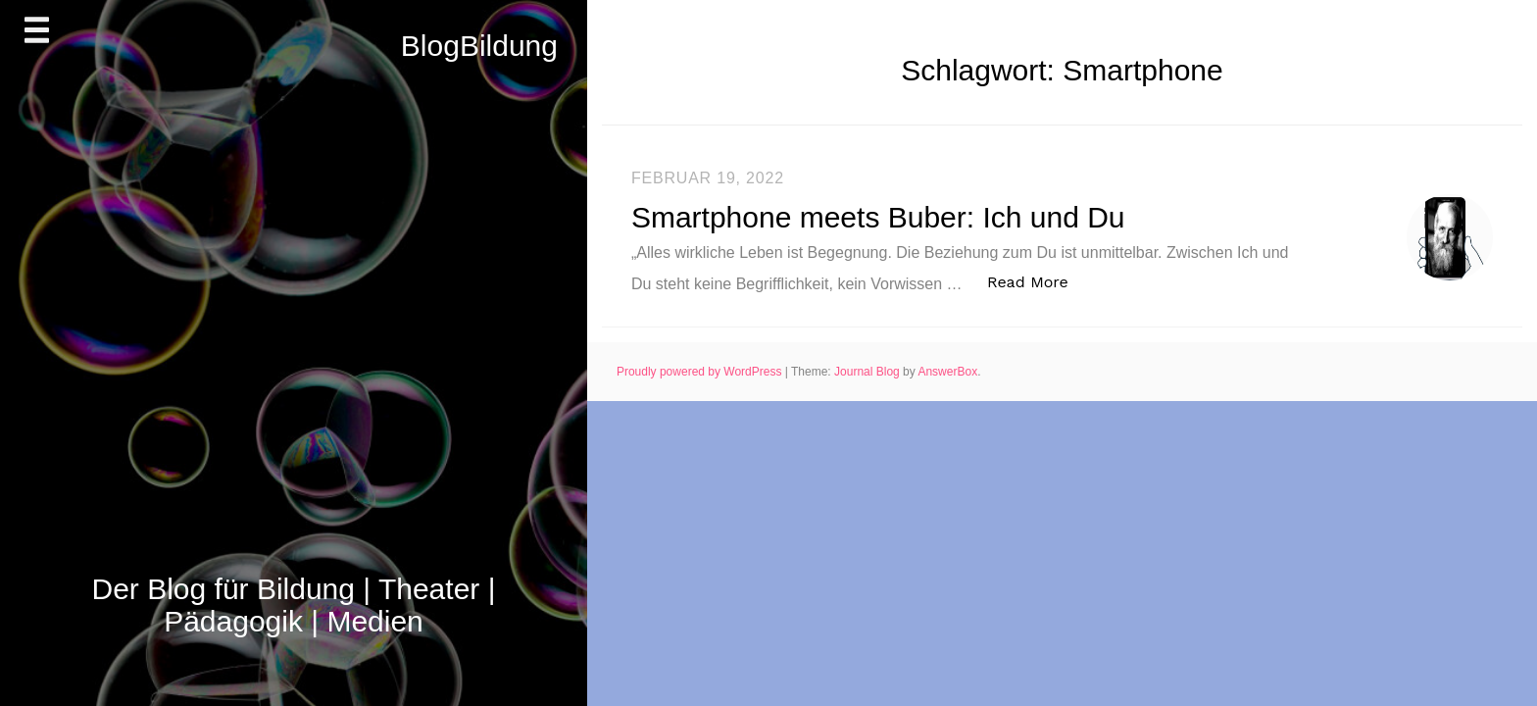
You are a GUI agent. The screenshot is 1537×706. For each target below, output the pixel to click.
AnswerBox (947, 371)
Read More (1038, 281)
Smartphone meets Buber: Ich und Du (878, 217)
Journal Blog (868, 371)
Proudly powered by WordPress (701, 371)
